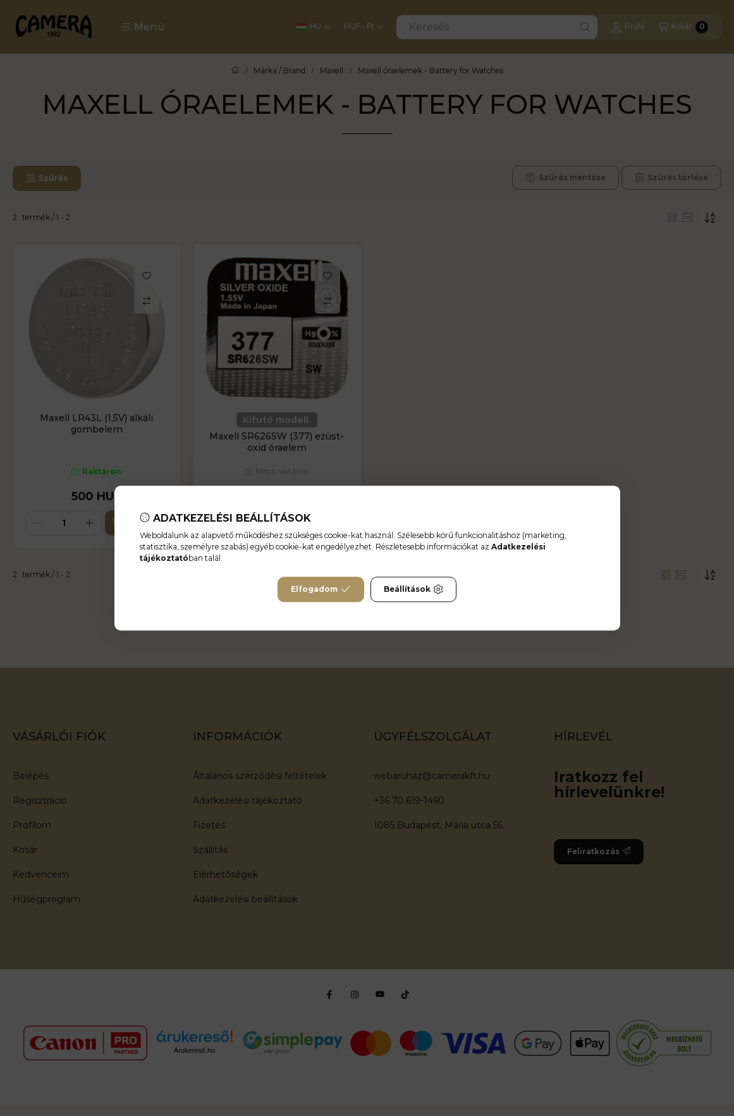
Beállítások (413, 589)
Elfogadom (320, 589)
